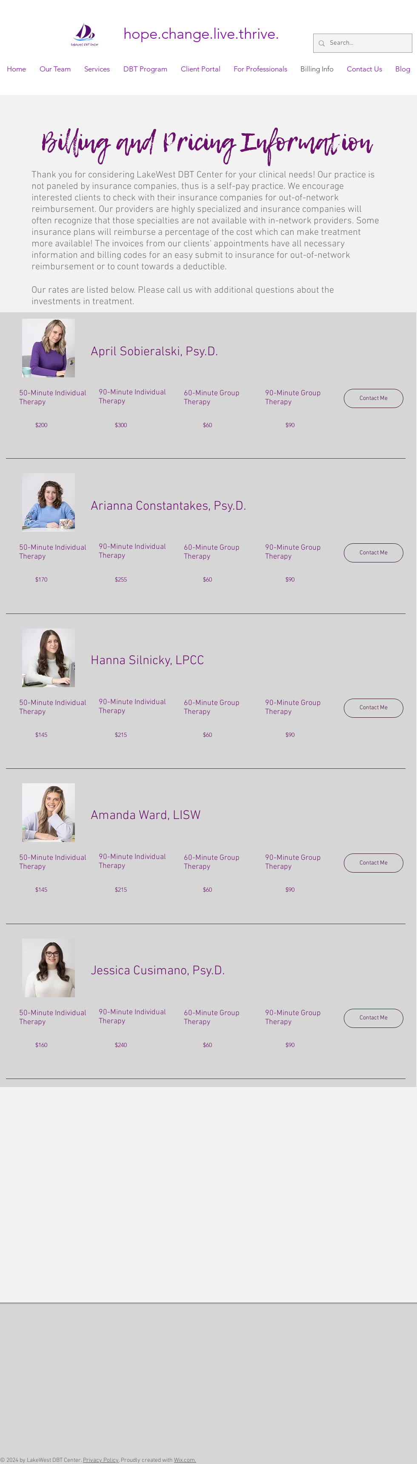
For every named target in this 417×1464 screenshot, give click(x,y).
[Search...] (362, 43)
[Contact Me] (373, 398)
